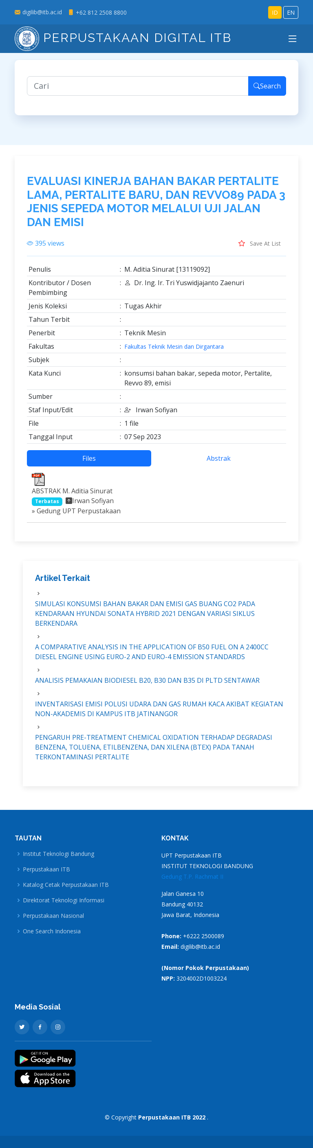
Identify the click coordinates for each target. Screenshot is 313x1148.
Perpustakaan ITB (46, 869)
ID (275, 12)
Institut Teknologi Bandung (58, 854)
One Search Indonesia (52, 931)
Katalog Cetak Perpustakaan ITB (66, 885)
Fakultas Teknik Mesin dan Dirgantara (174, 351)
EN (291, 12)
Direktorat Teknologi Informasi (63, 900)
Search (267, 90)
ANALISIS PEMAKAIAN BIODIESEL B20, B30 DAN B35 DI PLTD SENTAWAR (147, 684)
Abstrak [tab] (219, 462)
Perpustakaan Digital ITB (123, 38)
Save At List (259, 247)
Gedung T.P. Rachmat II (192, 876)
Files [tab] (89, 462)
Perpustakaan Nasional (53, 916)
